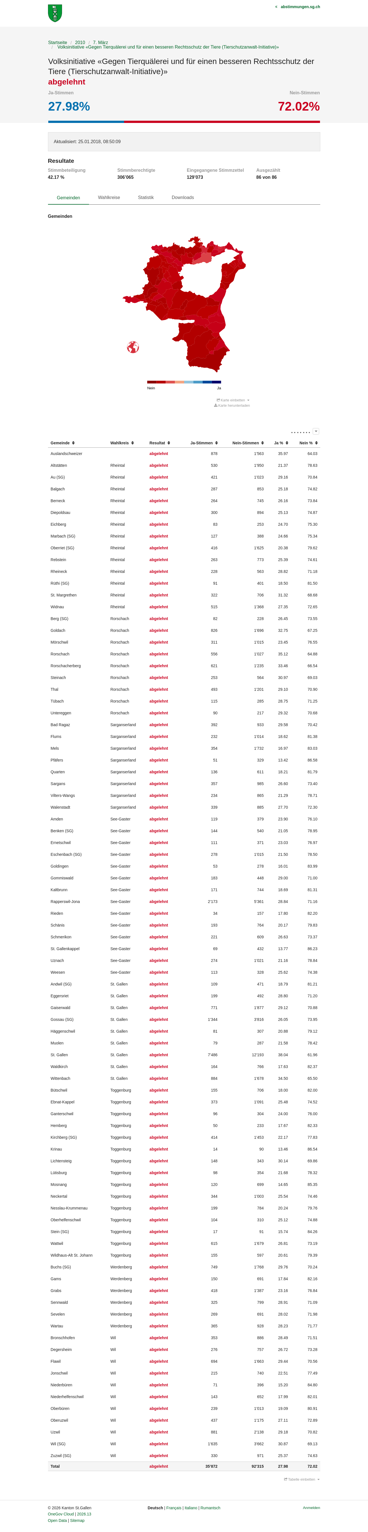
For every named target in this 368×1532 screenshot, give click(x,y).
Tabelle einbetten (301, 1479)
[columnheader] (78, 443)
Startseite (57, 42)
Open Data (57, 1520)
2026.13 (84, 1514)
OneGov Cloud (61, 1514)
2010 (80, 42)
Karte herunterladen (232, 405)
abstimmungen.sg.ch (300, 6)
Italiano (191, 1508)
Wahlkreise (109, 197)
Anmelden (311, 1508)
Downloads (183, 197)
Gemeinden (68, 197)
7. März (100, 42)
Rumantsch (210, 1508)
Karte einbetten (233, 400)
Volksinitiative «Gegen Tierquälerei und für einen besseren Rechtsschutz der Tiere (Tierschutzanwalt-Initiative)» (167, 47)
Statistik (146, 197)
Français (174, 1508)
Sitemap (77, 1520)
